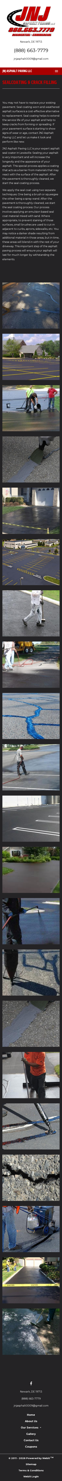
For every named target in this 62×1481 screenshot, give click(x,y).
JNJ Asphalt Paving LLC (17, 71)
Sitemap (31, 1464)
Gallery (31, 1433)
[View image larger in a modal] (31, 305)
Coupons (31, 1446)
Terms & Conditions (31, 1470)
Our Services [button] (30, 1427)
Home (31, 1414)
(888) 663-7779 (31, 50)
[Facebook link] (31, 1383)
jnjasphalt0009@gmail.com (31, 58)
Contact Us (31, 1440)
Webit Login (31, 1476)
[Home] (31, 21)
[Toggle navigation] (56, 71)
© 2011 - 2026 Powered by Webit (31, 1458)
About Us (31, 1421)
